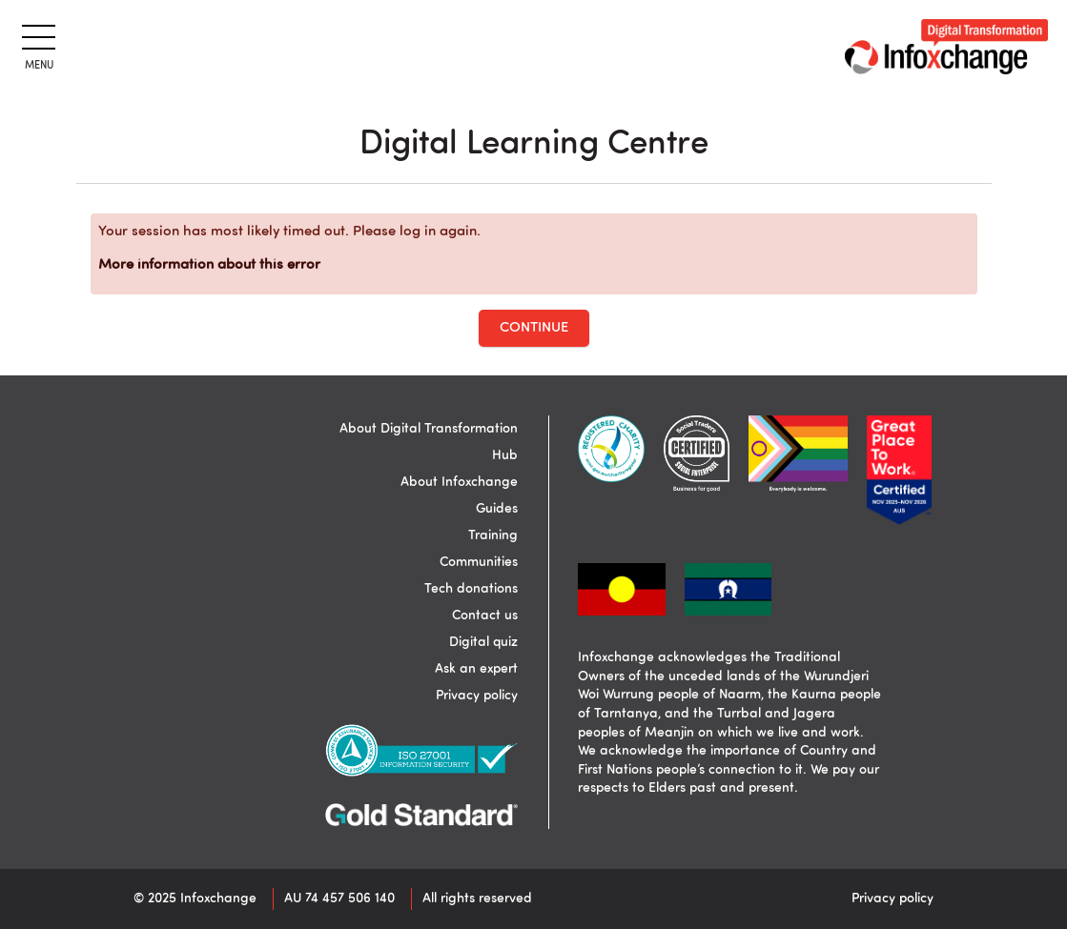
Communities (479, 562)
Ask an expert (476, 669)
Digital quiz (483, 642)
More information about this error (209, 265)
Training (493, 535)
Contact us (485, 615)
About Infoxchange (459, 482)
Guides (497, 508)
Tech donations (471, 589)
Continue (534, 328)
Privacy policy (477, 695)
